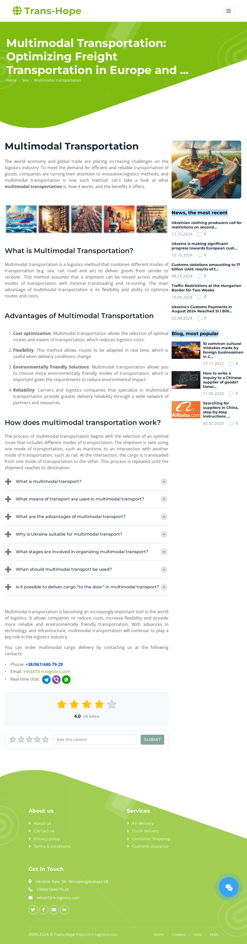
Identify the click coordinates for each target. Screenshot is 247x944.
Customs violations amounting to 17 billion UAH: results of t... (206, 266)
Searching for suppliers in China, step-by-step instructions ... (221, 410)
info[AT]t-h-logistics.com (46, 671)
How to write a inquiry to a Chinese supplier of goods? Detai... (222, 380)
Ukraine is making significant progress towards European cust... (204, 245)
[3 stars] (29, 739)
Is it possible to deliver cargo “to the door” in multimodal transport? (86, 587)
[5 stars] (45, 739)
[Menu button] (228, 11)
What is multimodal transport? (86, 481)
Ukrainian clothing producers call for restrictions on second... (207, 225)
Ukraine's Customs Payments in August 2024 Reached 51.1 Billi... (202, 309)
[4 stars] (37, 739)
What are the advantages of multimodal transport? (86, 516)
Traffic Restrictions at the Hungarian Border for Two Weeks (206, 287)
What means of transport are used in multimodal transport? (86, 499)
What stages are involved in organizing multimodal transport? (86, 551)
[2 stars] (21, 739)
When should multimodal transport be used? (86, 569)
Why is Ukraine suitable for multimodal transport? (86, 534)
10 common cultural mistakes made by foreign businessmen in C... (223, 350)
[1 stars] (13, 739)
